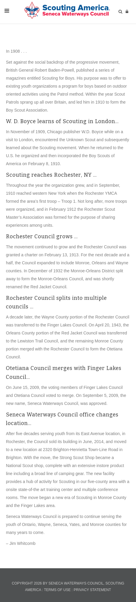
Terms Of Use (57, 590)
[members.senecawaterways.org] (66, 10)
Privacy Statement (92, 590)
